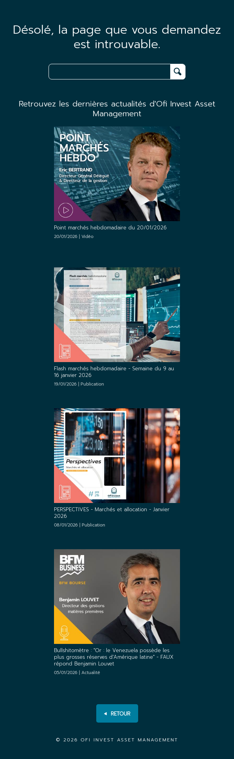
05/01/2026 (77, 672)
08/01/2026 (79, 525)
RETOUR (117, 714)
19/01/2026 (79, 384)
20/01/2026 (74, 236)
